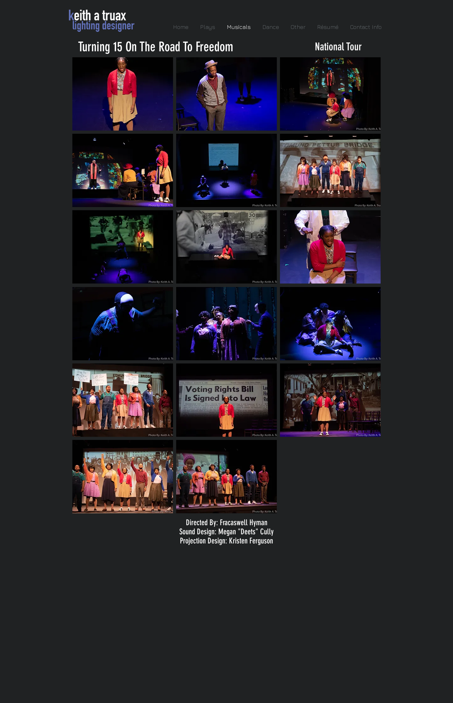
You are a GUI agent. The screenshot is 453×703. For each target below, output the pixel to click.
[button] (122, 94)
